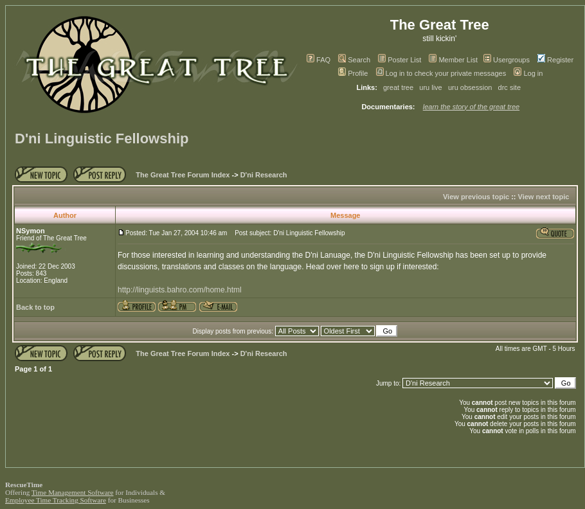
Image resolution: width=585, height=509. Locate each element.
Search (354, 60)
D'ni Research (263, 175)
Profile (353, 73)
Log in (528, 73)
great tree (398, 87)
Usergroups (506, 60)
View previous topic (476, 197)
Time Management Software (73, 492)
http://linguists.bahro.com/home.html (180, 289)
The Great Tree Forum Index (183, 175)
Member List (453, 60)
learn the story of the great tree (471, 107)
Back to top (35, 307)
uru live (430, 87)
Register (555, 60)
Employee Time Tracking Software (55, 500)
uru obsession (470, 87)
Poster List (399, 60)
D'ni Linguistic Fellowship (101, 138)
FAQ (318, 60)
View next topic (544, 197)
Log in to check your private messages (441, 73)
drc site (509, 87)
